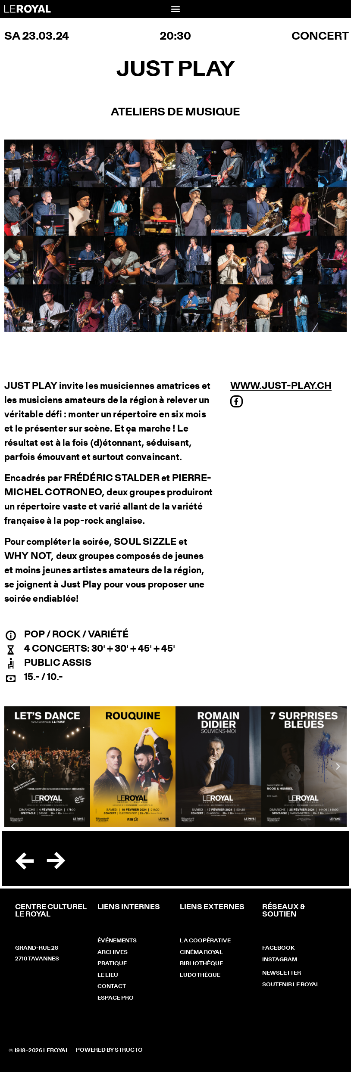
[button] (175, 8)
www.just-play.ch (281, 386)
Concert (320, 36)
